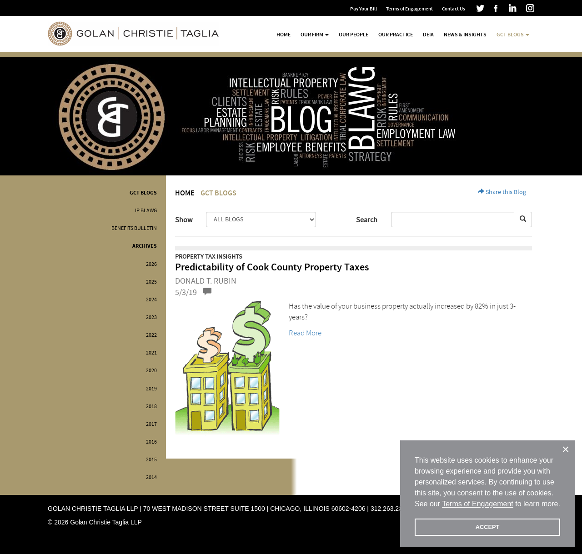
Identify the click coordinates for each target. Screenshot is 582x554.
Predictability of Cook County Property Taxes (272, 267)
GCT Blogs (143, 193)
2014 (151, 477)
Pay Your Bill (363, 8)
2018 (151, 406)
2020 (151, 370)
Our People (353, 34)
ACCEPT (488, 527)
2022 (151, 335)
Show (183, 220)
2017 (151, 424)
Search (366, 220)
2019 (151, 388)
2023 (151, 317)
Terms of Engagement (409, 8)
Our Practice (395, 34)
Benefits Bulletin (134, 228)
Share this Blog (502, 192)
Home (283, 34)
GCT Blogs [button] (513, 34)
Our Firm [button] (315, 34)
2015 (151, 459)
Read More (305, 333)
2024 (151, 299)
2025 (151, 282)
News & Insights (465, 34)
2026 (151, 264)
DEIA (428, 34)
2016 (151, 442)
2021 (151, 352)
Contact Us (453, 8)
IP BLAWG (146, 210)
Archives (144, 246)
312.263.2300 (390, 508)
